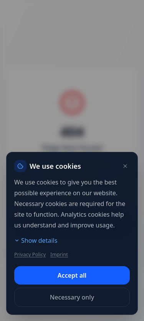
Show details (35, 240)
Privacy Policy (30, 254)
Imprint (59, 254)
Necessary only (72, 297)
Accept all (72, 275)
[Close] (125, 166)
